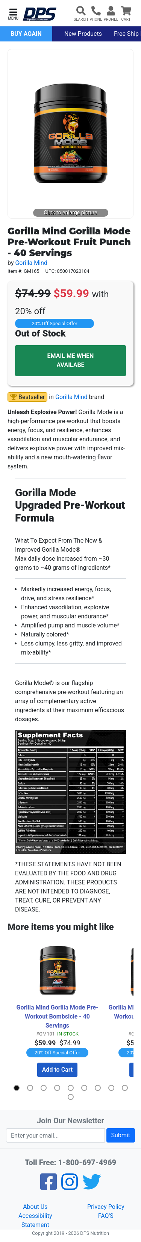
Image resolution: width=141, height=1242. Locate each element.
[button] (13, 13)
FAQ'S (106, 1215)
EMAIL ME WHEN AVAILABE (70, 360)
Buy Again (26, 33)
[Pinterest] (69, 1186)
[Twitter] (91, 1186)
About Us (35, 1206)
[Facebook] (48, 1186)
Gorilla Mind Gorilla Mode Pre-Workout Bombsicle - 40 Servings (57, 1016)
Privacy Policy (105, 1206)
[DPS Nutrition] (39, 14)
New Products (83, 33)
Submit (120, 1135)
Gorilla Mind (31, 262)
